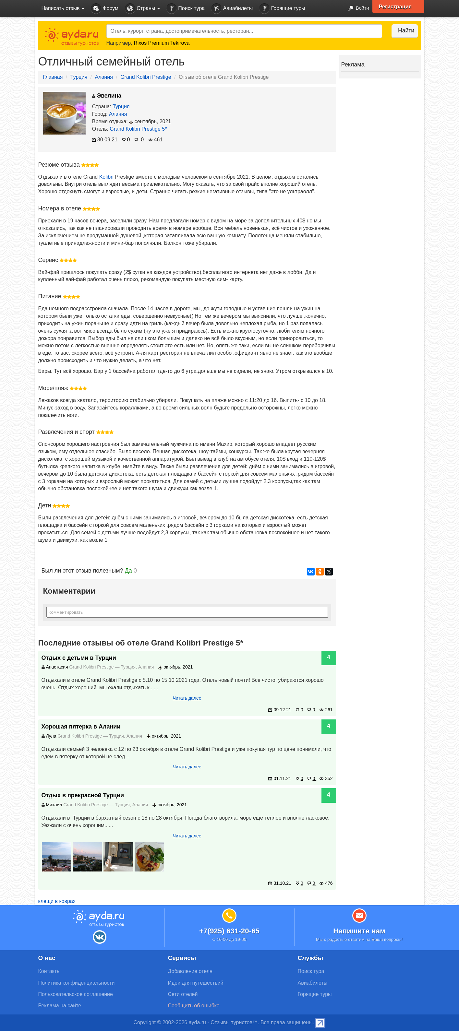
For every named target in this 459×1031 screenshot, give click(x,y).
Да (128, 570)
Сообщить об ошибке (194, 1005)
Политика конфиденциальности (76, 983)
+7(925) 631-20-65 (229, 931)
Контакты (49, 971)
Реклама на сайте (59, 1005)
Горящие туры (282, 8)
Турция (78, 77)
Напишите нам (359, 931)
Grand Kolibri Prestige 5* (138, 129)
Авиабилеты (232, 8)
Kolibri (106, 177)
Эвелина (106, 95)
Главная (53, 77)
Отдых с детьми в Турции (79, 658)
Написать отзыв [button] (63, 8)
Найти (401, 30)
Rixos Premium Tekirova (161, 43)
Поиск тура (185, 8)
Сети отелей (183, 994)
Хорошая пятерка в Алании (81, 726)
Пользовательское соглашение (75, 994)
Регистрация (398, 6)
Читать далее (187, 698)
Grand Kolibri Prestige (145, 77)
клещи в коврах (57, 901)
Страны (142, 8)
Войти (356, 8)
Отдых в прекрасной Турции (83, 795)
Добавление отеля (190, 971)
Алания (104, 77)
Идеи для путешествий (195, 983)
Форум (104, 8)
